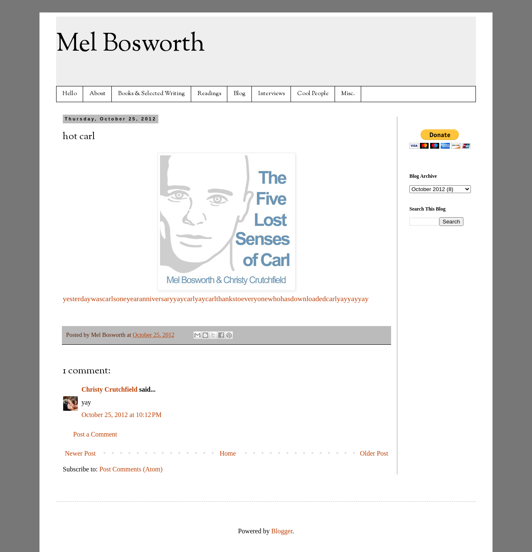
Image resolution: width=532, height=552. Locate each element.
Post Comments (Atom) (131, 469)
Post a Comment (95, 434)
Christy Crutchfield (109, 389)
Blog (240, 94)
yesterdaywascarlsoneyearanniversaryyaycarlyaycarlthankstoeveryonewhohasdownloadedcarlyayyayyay (216, 298)
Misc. (348, 94)
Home (228, 453)
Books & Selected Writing (151, 94)
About (97, 94)
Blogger (282, 531)
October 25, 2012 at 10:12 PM (121, 414)
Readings (209, 94)
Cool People (313, 94)
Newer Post (80, 453)
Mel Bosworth (130, 44)
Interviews (271, 94)
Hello (69, 94)
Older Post (374, 453)
